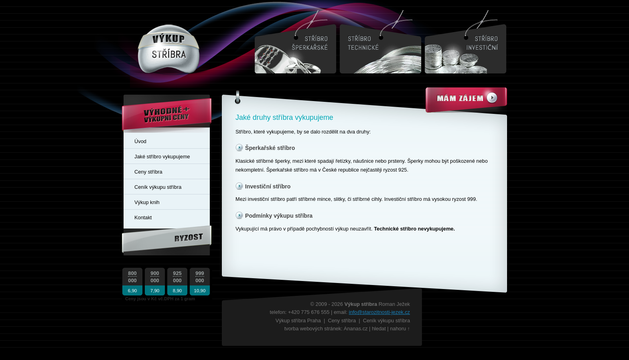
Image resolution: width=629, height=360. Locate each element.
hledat (379, 329)
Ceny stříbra (148, 172)
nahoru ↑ (400, 329)
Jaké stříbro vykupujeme (162, 157)
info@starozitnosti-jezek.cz (379, 312)
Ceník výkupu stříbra (157, 187)
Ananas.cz (356, 329)
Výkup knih (147, 202)
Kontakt (143, 217)
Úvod (140, 141)
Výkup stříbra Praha (298, 321)
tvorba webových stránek (312, 329)
